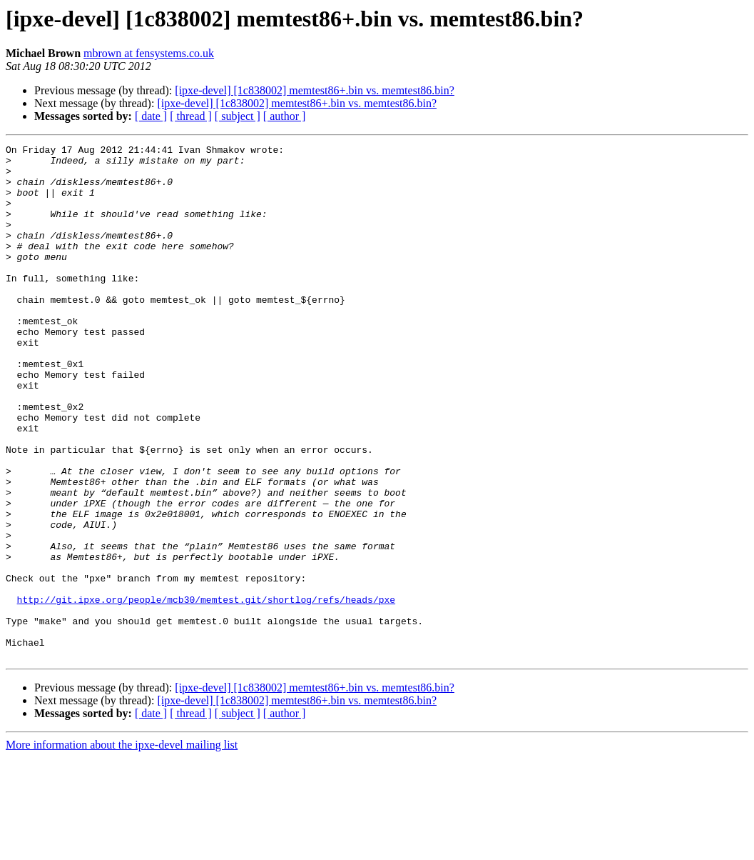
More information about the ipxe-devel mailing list (122, 847)
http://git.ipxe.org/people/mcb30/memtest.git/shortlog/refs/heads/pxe (206, 691)
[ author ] (284, 116)
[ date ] (151, 116)
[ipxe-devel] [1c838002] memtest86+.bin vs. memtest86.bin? (314, 90)
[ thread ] (191, 116)
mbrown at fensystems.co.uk (148, 53)
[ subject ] (237, 116)
